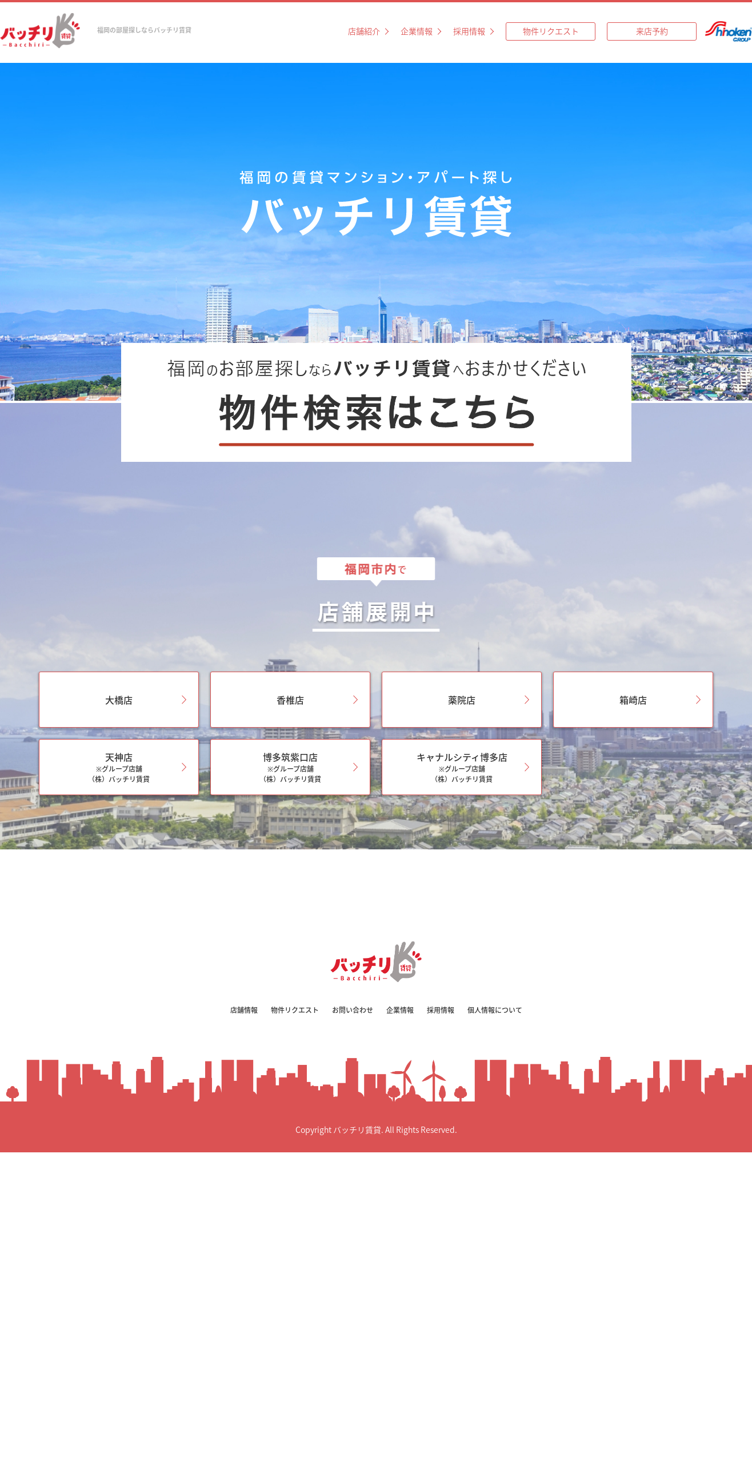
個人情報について (494, 1010)
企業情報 (417, 31)
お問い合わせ (352, 1010)
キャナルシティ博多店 (461, 767)
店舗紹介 (364, 31)
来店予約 (652, 31)
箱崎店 (633, 699)
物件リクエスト (551, 31)
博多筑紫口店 (290, 767)
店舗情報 (244, 1010)
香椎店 (290, 699)
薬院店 (461, 699)
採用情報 (469, 31)
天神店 (118, 767)
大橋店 (119, 699)
